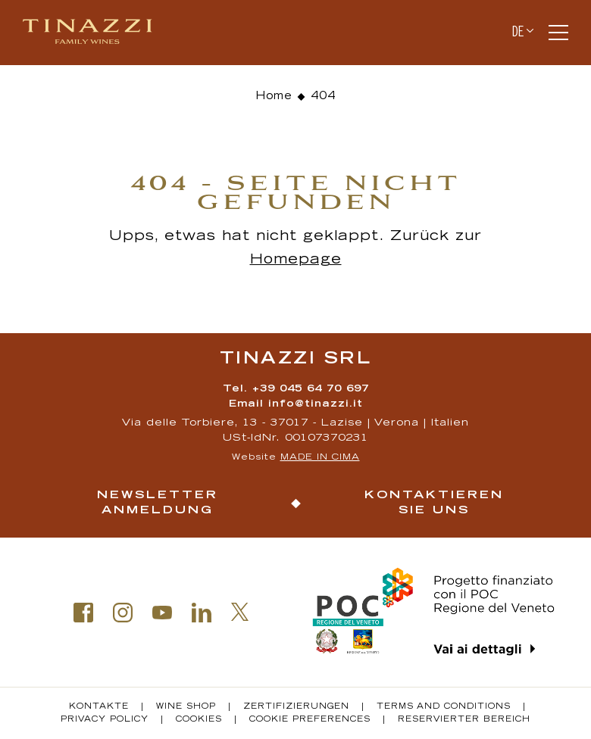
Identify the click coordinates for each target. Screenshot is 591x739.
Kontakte (99, 707)
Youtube (162, 612)
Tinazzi (94, 32)
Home (273, 97)
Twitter (240, 612)
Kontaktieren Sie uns (434, 503)
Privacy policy (105, 720)
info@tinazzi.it (315, 405)
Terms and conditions (444, 707)
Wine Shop (186, 707)
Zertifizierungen (296, 707)
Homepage (296, 260)
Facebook (83, 612)
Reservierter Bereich (464, 720)
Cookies (199, 720)
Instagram (123, 612)
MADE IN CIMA (320, 458)
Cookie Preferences (310, 720)
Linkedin (201, 612)
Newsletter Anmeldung (157, 503)
